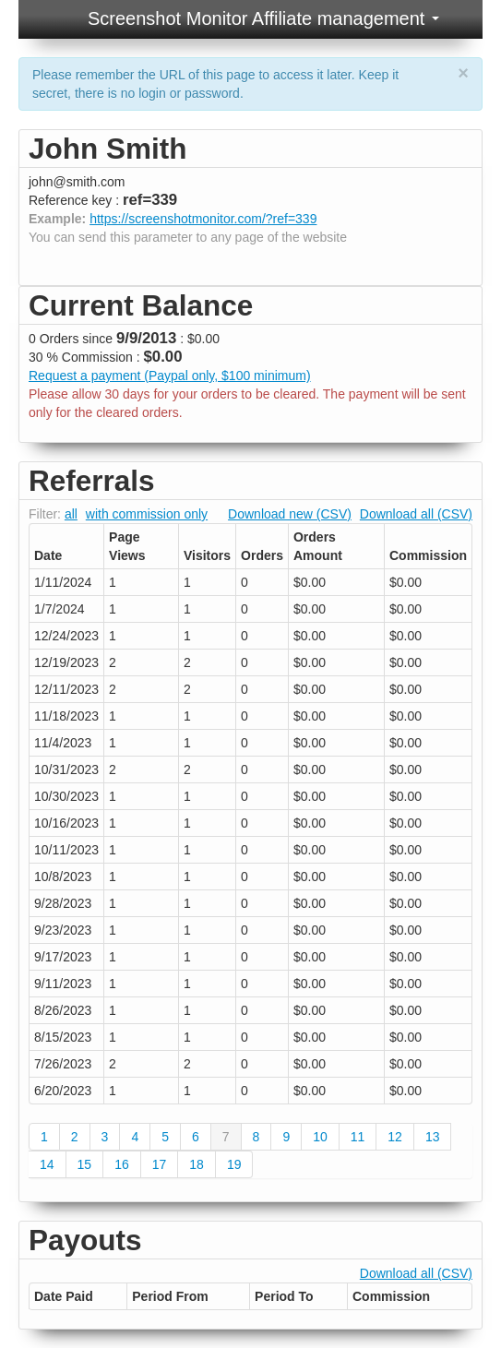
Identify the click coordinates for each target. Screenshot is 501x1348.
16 (121, 1164)
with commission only (147, 514)
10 (320, 1136)
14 (47, 1164)
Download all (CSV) (416, 514)
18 (196, 1164)
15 (85, 1164)
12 (395, 1136)
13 (432, 1136)
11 (358, 1136)
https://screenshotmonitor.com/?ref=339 (202, 218)
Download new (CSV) (290, 514)
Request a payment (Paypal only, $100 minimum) (170, 375)
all (71, 514)
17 (159, 1164)
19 (234, 1164)
